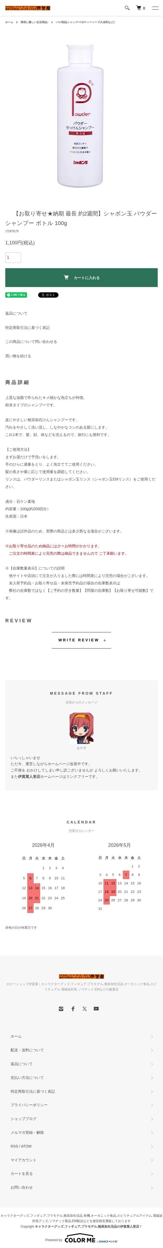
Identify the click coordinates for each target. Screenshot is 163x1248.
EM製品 (77, 1221)
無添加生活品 (73, 1216)
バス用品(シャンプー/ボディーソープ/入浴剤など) (85, 22)
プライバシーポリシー (29, 1105)
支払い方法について (27, 1077)
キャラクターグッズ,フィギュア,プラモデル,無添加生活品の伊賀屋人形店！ (88, 1226)
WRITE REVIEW (78, 640)
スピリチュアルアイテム (134, 1216)
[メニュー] (155, 8)
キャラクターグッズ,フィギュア (23, 1216)
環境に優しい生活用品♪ (34, 22)
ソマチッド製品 (60, 1221)
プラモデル (55, 1216)
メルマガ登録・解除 (27, 1132)
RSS (14, 1146)
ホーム (9, 22)
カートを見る (22, 1173)
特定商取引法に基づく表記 (27, 327)
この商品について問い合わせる (31, 341)
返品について (16, 313)
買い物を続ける (18, 356)
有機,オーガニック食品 (100, 1216)
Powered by (81, 1238)
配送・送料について (27, 1050)
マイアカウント (24, 1160)
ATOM (26, 1146)
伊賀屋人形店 (29, 776)
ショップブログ (24, 1119)
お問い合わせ (22, 1187)
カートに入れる (82, 277)
